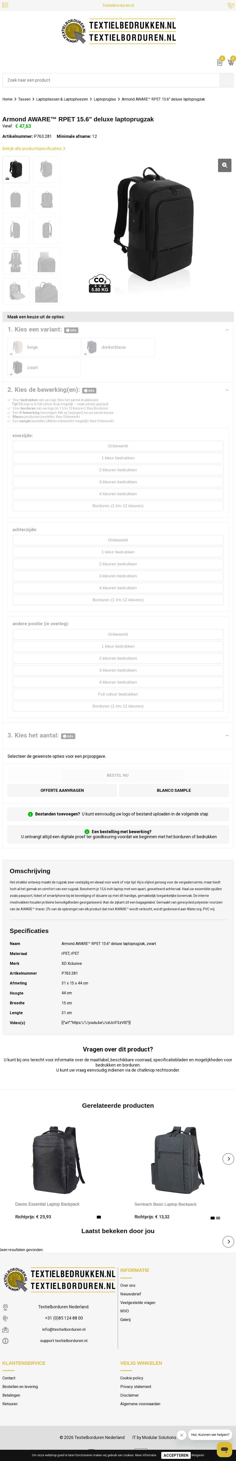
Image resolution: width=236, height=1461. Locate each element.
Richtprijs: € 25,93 (33, 1197)
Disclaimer (129, 1376)
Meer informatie (145, 1455)
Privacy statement (136, 1367)
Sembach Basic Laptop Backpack (166, 1184)
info (71, 331)
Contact (9, 1358)
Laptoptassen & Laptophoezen (64, 99)
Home (7, 99)
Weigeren (197, 1455)
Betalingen (11, 1376)
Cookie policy (132, 1358)
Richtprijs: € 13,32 (153, 1197)
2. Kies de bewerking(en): (51, 370)
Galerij (126, 1300)
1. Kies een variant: (42, 330)
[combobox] (111, 81)
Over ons (128, 1266)
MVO (124, 1292)
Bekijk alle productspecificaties (33, 149)
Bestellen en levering (20, 1367)
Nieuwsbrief (131, 1274)
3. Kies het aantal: (41, 716)
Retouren (10, 1384)
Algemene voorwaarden (141, 1384)
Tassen (25, 99)
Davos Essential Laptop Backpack (47, 1184)
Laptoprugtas (109, 99)
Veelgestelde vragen (138, 1283)
